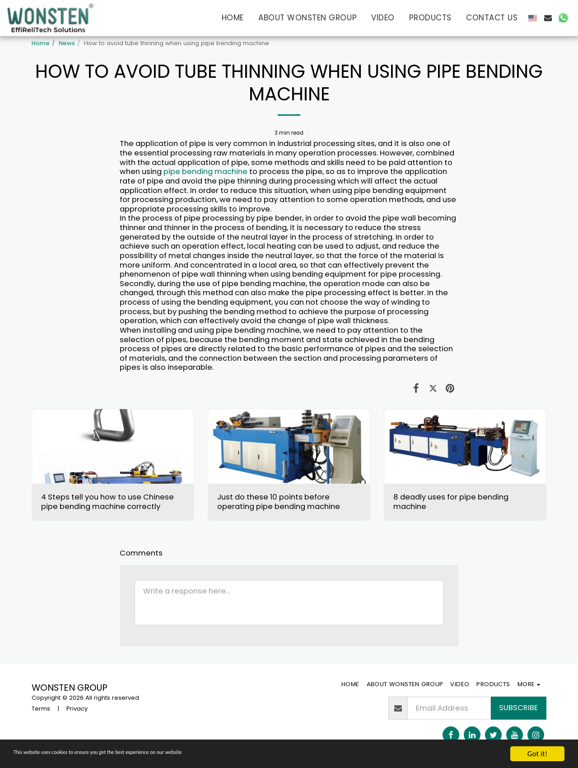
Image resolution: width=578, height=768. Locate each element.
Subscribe (518, 707)
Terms (41, 708)
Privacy (77, 708)
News (67, 43)
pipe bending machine (205, 171)
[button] (548, 18)
